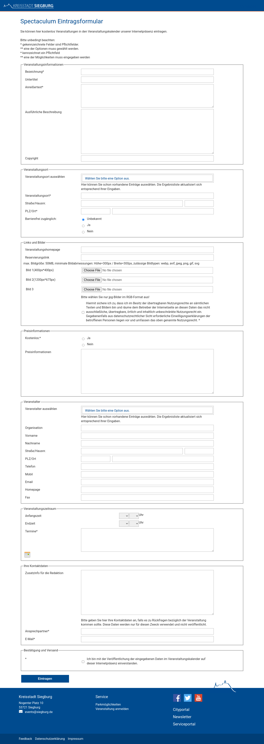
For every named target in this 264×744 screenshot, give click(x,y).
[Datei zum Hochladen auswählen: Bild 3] (147, 289)
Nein (90, 231)
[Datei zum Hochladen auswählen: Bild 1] (147, 270)
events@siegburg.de (39, 712)
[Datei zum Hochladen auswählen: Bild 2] (147, 280)
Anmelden (247, 6)
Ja (88, 225)
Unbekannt (94, 219)
